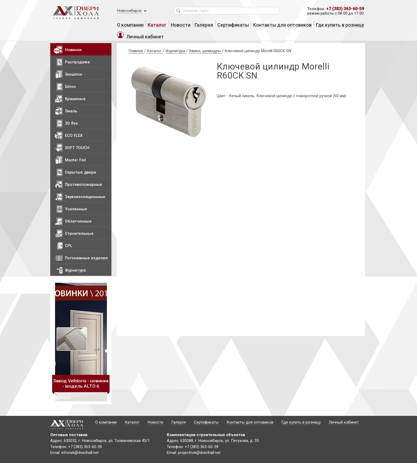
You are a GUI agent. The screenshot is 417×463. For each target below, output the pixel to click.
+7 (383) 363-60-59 (343, 9)
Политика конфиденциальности (110, 458)
